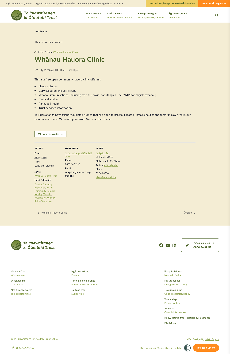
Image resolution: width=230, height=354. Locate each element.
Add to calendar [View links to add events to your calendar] (51, 133)
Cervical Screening (43, 184)
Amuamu (191, 310)
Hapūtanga (39, 187)
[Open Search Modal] (216, 19)
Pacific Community (43, 189)
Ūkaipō (188, 212)
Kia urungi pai (191, 282)
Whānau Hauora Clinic (45, 175)
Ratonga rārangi (151, 16)
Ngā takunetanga (100, 273)
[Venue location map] (143, 164)
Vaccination (40, 197)
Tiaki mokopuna (191, 292)
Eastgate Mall (102, 153)
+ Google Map (111, 165)
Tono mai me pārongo (100, 282)
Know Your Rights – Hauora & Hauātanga (187, 317)
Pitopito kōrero (191, 273)
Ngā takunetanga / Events (19, 3)
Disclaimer (170, 323)
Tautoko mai (100, 292)
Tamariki (47, 194)
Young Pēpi (46, 201)
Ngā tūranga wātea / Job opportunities (55, 3)
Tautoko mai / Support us (214, 4)
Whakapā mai (178, 15)
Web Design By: (203, 339)
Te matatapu (191, 301)
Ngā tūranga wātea (40, 292)
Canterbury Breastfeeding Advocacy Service (100, 3)
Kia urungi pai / (160, 348)
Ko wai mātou (94, 16)
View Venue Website (106, 177)
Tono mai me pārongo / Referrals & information (172, 4)
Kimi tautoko (119, 16)
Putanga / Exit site (206, 348)
